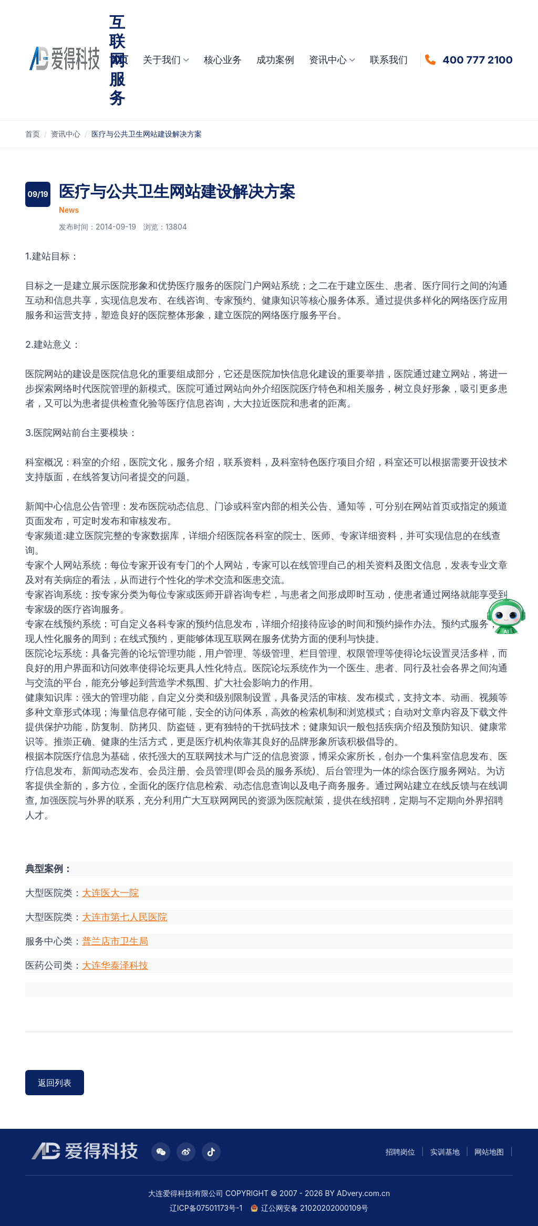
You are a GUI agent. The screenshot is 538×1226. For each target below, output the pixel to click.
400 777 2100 (477, 60)
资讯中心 (332, 59)
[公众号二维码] (160, 1151)
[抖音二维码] (211, 1151)
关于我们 (166, 59)
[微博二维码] (186, 1151)
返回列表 (54, 1082)
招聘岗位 (400, 1151)
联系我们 (389, 59)
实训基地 (445, 1151)
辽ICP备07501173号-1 (206, 1207)
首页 (118, 59)
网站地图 (489, 1151)
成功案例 (275, 59)
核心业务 (223, 59)
